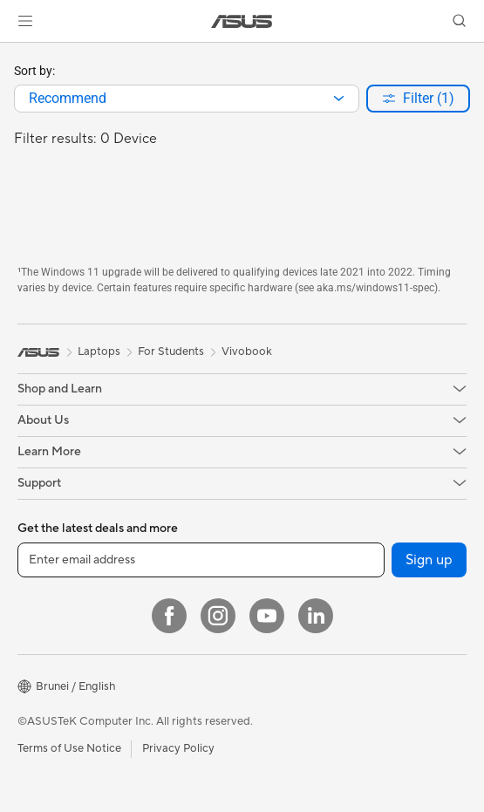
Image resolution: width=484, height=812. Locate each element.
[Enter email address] (201, 559)
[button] (25, 21)
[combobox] (186, 99)
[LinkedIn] (315, 615)
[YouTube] (266, 615)
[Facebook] (169, 615)
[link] (242, 21)
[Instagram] (218, 615)
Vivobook (247, 351)
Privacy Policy (178, 748)
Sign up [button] (429, 560)
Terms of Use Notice (69, 748)
